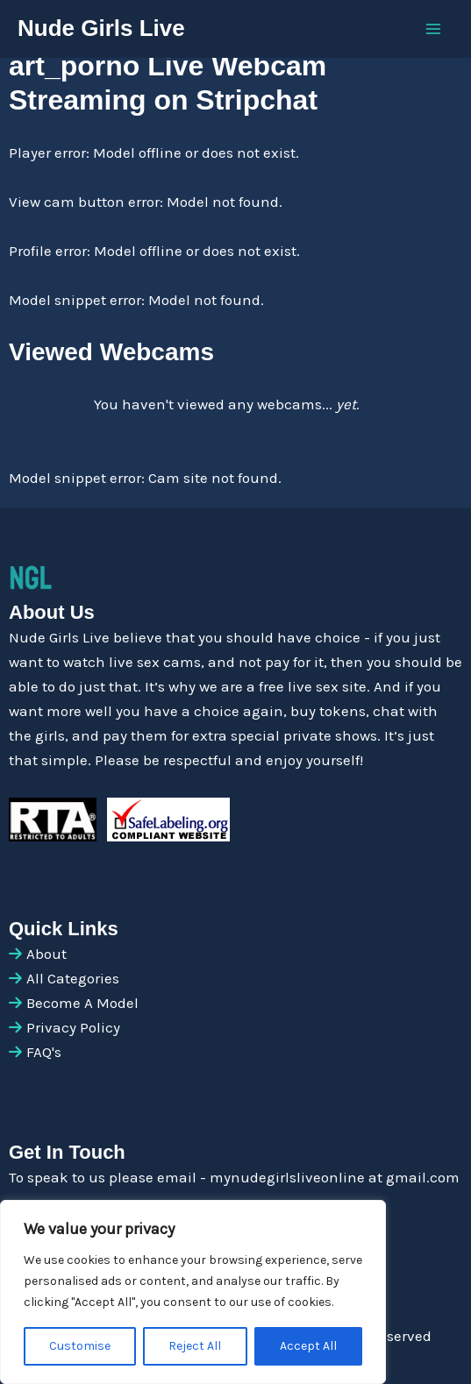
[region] (193, 1292)
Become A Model (82, 1002)
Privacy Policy (73, 1027)
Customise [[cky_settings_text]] (80, 1345)
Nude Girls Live (101, 28)
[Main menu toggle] (434, 29)
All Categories (72, 978)
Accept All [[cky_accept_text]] (308, 1345)
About (46, 953)
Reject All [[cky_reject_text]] (194, 1345)
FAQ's (43, 1052)
